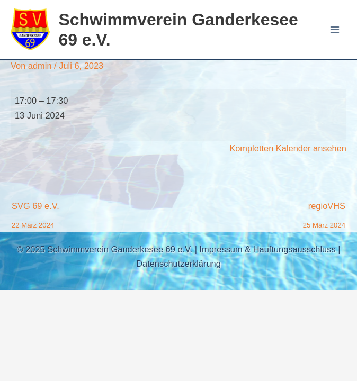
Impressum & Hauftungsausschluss (268, 249)
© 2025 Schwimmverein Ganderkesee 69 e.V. (105, 249)
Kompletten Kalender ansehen (287, 148)
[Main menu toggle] (334, 30)
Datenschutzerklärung (178, 263)
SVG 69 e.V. (35, 209)
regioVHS (324, 209)
